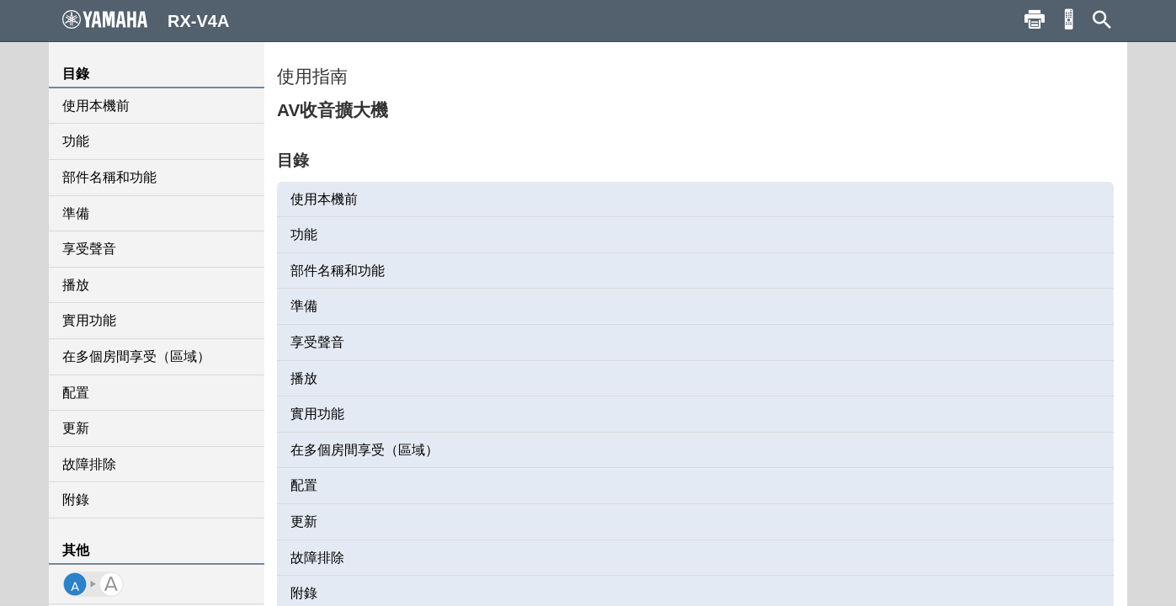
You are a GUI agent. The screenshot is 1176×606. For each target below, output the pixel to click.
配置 (75, 392)
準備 (75, 213)
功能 (75, 141)
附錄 (75, 499)
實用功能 (89, 320)
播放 (75, 285)
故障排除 (89, 464)
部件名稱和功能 (109, 177)
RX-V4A (145, 20)
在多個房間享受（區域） (136, 356)
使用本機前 (96, 105)
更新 (75, 428)
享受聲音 (89, 249)
